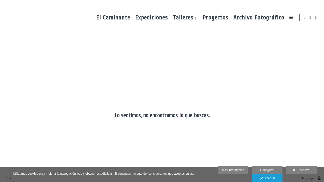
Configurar (267, 170)
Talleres (182, 17)
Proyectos (214, 17)
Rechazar (301, 170)
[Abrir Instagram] (316, 17)
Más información (233, 170)
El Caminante (112, 17)
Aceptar (267, 178)
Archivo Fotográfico (257, 17)
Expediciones (150, 17)
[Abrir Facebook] (310, 17)
